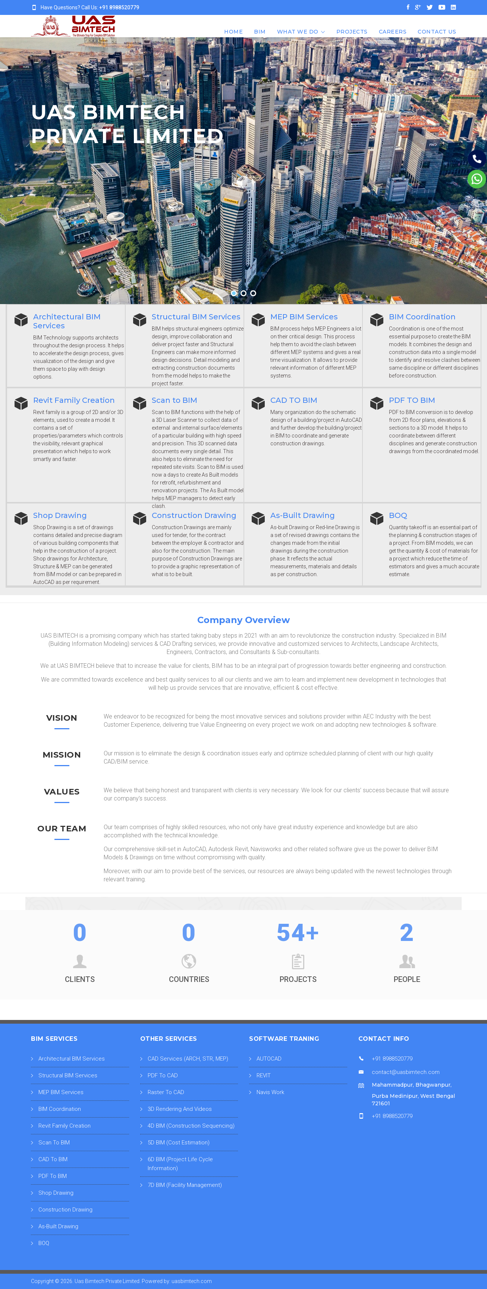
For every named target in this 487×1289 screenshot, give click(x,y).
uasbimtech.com (192, 1281)
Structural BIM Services (67, 1075)
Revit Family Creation (64, 1125)
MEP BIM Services (61, 1092)
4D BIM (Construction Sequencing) (191, 1125)
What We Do (297, 31)
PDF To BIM (52, 1176)
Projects (352, 31)
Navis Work (270, 1092)
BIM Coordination (59, 1109)
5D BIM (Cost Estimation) (179, 1142)
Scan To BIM (54, 1142)
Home (233, 31)
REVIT (264, 1075)
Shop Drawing (55, 1193)
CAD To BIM (52, 1159)
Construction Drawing (65, 1209)
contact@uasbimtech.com (406, 1072)
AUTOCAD (269, 1058)
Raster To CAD (166, 1092)
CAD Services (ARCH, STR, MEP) (188, 1058)
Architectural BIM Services (71, 1058)
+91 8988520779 (119, 7)
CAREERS (393, 31)
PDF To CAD (163, 1075)
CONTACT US (437, 31)
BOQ (43, 1243)
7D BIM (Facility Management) (185, 1185)
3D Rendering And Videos (180, 1109)
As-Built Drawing (58, 1226)
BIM (260, 31)
